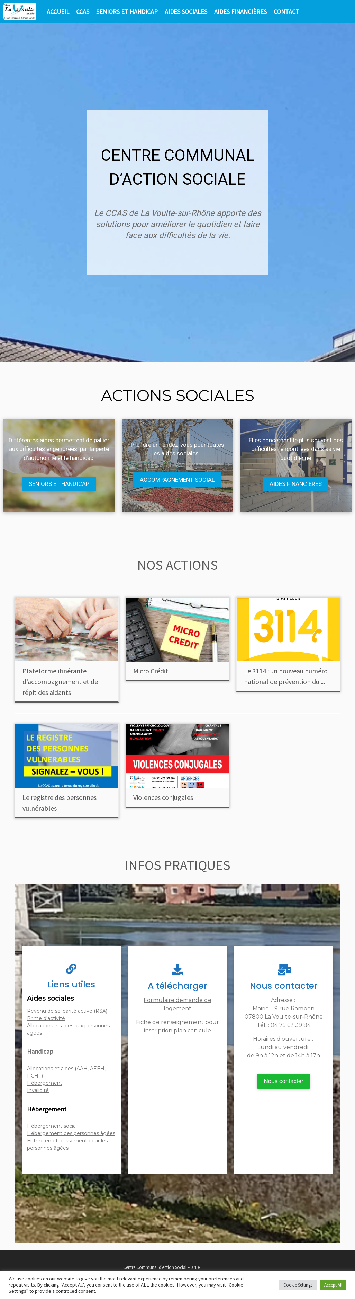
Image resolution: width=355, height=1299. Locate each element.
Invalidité (38, 1090)
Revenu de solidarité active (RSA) (67, 1011)
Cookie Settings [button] (297, 1285)
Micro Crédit (150, 670)
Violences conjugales (163, 797)
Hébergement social (52, 1126)
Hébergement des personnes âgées (71, 1133)
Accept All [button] (333, 1285)
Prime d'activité (46, 1018)
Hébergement (44, 1083)
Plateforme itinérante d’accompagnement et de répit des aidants (60, 681)
